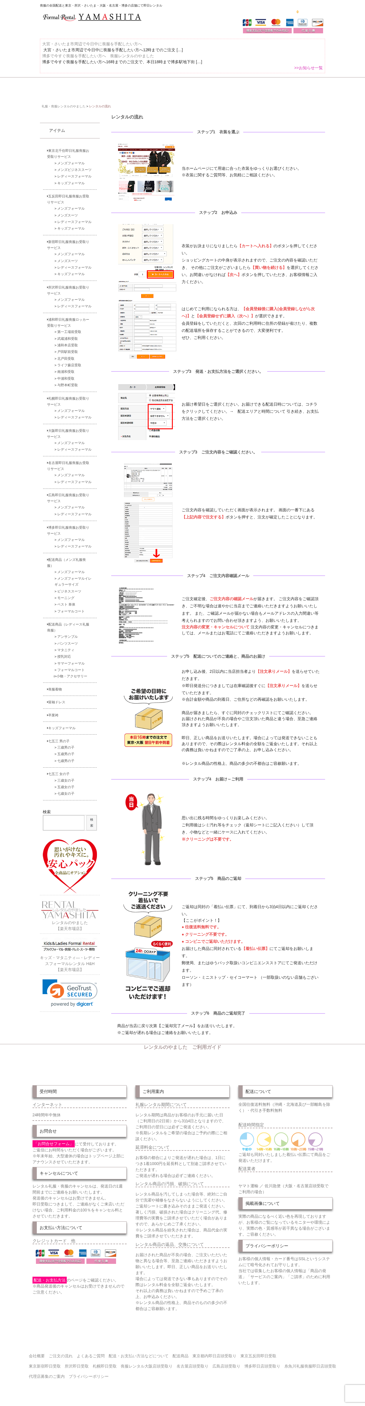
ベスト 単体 (66, 600)
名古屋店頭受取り (192, 1362)
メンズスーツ (67, 211)
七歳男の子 (65, 757)
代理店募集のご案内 (47, 1372)
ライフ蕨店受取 (69, 361)
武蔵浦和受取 (67, 335)
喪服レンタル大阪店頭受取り (147, 1362)
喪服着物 (54, 685)
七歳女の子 (65, 790)
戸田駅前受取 (67, 348)
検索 (47, 808)
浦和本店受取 (67, 341)
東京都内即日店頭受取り (214, 1352)
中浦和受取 (65, 375)
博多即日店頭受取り (262, 1362)
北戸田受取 (65, 355)
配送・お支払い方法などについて (139, 1352)
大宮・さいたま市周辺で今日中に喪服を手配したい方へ (92, 47)
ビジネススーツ (69, 587)
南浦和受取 (65, 368)
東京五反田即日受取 (258, 1352)
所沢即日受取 (77, 1362)
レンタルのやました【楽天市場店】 (69, 919)
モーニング (65, 594)
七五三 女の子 (58, 770)
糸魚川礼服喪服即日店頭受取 (310, 1362)
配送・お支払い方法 (224, 87)
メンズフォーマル (71, 159)
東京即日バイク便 (176, 87)
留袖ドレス (56, 698)
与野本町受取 (67, 381)
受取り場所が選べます (124, 87)
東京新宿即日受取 (45, 1362)
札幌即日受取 (105, 1362)
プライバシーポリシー (89, 1372)
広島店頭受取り (226, 1362)
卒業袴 (52, 711)
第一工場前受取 (69, 328)
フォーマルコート (71, 607)
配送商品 (180, 1352)
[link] (70, 989)
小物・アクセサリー (71, 672)
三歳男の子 (65, 743)
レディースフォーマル (74, 172)
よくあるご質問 (310, 87)
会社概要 (37, 1352)
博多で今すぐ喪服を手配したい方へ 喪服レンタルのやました (98, 59)
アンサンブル (67, 633)
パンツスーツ (67, 639)
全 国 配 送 (80, 87)
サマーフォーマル (71, 659)
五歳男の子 (65, 750)
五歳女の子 (65, 783)
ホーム (49, 87)
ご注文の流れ (269, 87)
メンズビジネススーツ (74, 166)
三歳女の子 (65, 776)
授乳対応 (64, 653)
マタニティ (65, 646)
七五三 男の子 (58, 737)
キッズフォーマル (71, 179)
